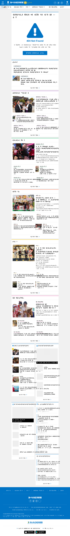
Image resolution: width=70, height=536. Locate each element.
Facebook (55, 3)
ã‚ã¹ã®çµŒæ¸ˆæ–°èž (15, 2)
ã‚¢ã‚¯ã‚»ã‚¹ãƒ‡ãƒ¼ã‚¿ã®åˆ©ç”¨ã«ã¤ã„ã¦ (23, 509)
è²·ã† (27, 7)
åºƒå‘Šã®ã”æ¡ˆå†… (55, 509)
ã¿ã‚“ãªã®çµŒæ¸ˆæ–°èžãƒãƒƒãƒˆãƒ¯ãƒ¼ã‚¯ (35, 523)
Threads (39, 501)
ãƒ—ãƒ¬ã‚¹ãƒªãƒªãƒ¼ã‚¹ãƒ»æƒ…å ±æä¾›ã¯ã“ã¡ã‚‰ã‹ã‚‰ (46, 507)
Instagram (62, 3)
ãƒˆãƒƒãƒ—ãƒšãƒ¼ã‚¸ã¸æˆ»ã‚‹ (35, 53)
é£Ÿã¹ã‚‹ (8, 7)
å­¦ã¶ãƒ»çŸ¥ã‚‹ (53, 7)
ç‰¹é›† (62, 7)
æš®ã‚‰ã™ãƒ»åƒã (39, 7)
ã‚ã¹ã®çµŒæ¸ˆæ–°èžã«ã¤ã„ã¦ (19, 507)
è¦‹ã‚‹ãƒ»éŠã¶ (18, 7)
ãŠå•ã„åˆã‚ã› (42, 509)
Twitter (58, 3)
